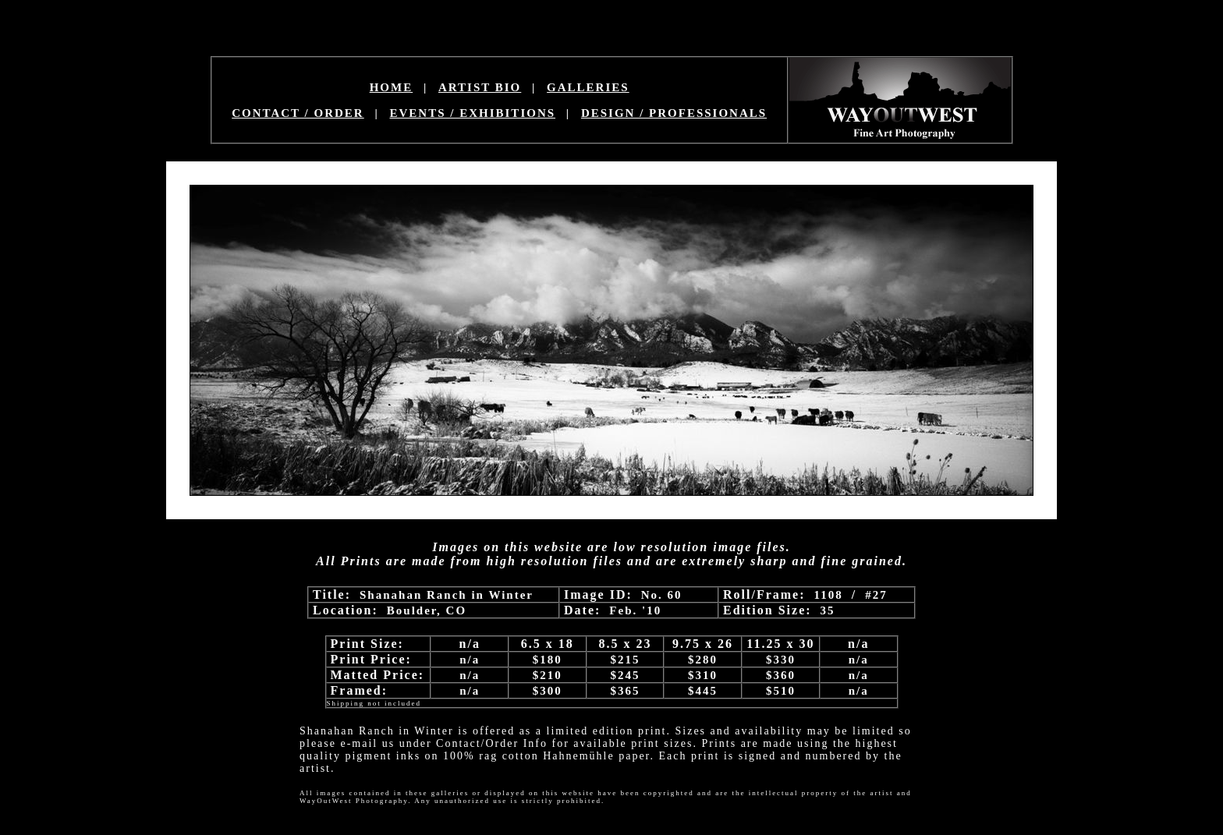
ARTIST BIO (479, 87)
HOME (391, 87)
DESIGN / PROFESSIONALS (674, 113)
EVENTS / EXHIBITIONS (473, 113)
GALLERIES (588, 87)
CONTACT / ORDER (297, 113)
